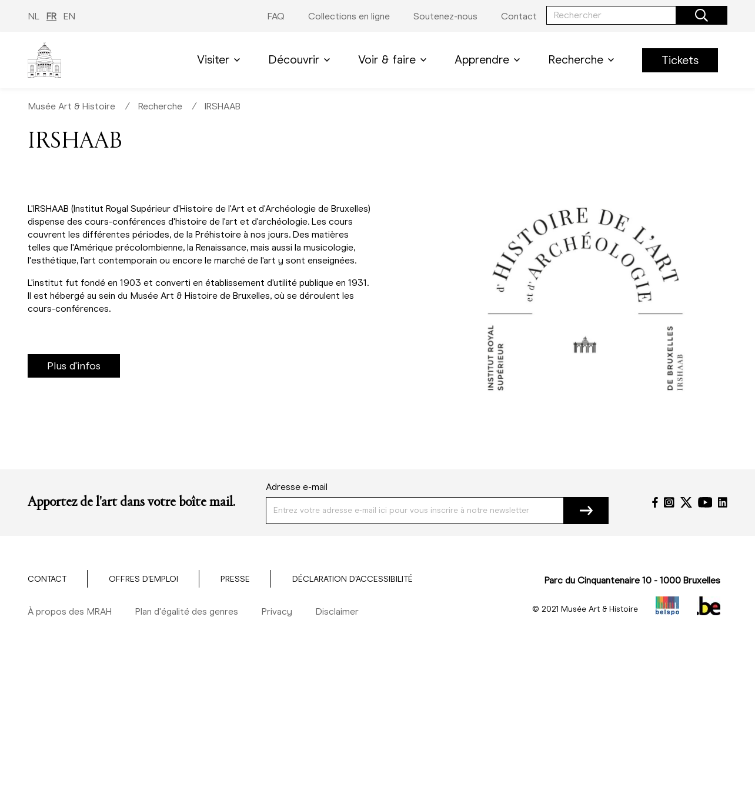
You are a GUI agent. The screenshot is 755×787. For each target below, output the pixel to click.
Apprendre (490, 59)
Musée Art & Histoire (71, 106)
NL (33, 16)
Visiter (221, 59)
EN (69, 16)
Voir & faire (394, 59)
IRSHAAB (222, 106)
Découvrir (301, 59)
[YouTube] (705, 502)
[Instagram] (669, 502)
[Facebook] (655, 502)
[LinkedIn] (722, 502)
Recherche (583, 59)
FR (51, 16)
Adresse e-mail (297, 486)
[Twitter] (686, 502)
